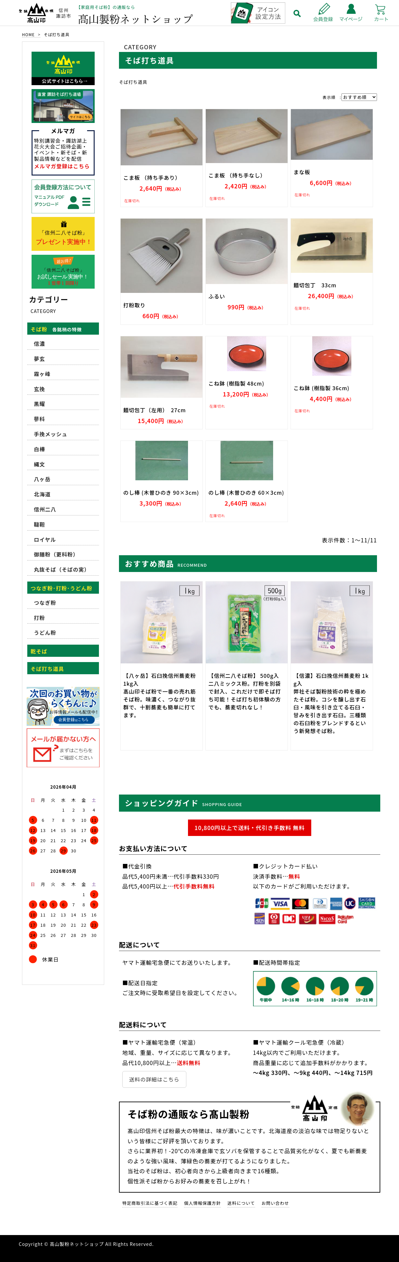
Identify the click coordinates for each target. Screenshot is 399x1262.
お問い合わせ (275, 1203)
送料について (241, 1203)
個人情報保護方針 (202, 1203)
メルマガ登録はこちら (62, 166)
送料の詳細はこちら (154, 1079)
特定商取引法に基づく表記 (149, 1203)
